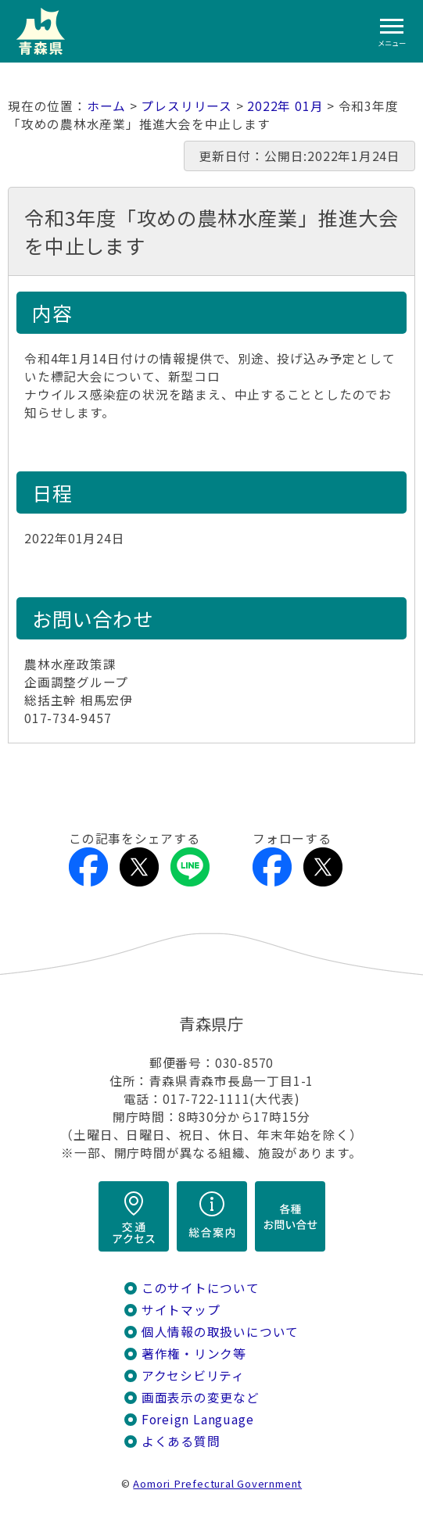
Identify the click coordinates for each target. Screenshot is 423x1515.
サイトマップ (181, 1310)
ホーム (106, 106)
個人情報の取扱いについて (220, 1332)
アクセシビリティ (193, 1375)
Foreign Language (198, 1419)
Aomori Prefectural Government (217, 1483)
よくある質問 (181, 1441)
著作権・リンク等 (194, 1354)
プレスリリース (186, 106)
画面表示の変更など (201, 1397)
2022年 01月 (285, 106)
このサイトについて (201, 1288)
